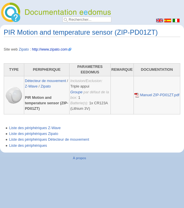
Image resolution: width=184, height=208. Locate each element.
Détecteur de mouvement (45, 81)
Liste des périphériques (28, 146)
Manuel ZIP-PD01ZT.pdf (156, 95)
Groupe (76, 92)
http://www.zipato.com (49, 49)
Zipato (24, 49)
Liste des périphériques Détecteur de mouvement (49, 140)
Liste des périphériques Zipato (33, 134)
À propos (79, 158)
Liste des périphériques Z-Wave (35, 128)
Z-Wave (31, 86)
